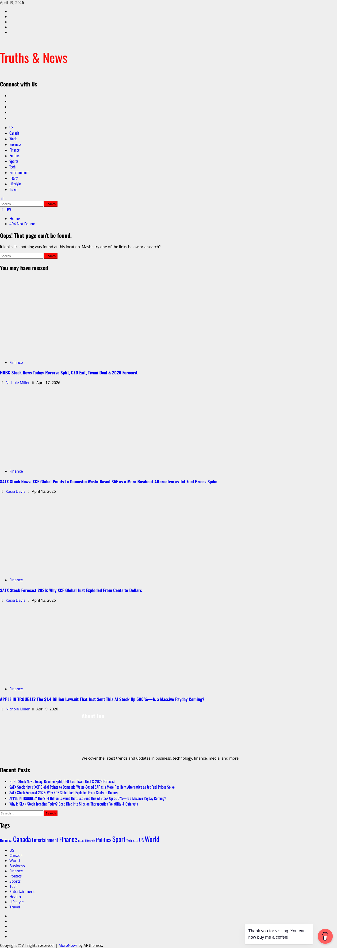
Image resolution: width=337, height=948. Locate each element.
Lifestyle (15, 184)
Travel (13, 189)
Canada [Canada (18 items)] (22, 839)
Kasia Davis (16, 491)
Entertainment (19, 172)
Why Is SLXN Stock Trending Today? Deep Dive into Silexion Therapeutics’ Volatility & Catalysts (73, 804)
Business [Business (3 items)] (6, 840)
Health (13, 178)
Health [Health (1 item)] (81, 841)
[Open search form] (2, 198)
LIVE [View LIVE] (5, 209)
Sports (13, 161)
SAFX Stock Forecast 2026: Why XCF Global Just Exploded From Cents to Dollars (71, 590)
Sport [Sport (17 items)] (118, 839)
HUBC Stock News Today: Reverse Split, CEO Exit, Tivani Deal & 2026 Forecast (69, 372)
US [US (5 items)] (141, 840)
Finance (14, 150)
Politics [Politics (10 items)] (103, 839)
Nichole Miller (18, 382)
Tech (12, 167)
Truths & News (33, 57)
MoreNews (68, 945)
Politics (14, 155)
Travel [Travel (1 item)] (135, 841)
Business (15, 144)
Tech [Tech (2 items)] (129, 840)
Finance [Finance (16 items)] (68, 839)
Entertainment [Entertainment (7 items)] (45, 839)
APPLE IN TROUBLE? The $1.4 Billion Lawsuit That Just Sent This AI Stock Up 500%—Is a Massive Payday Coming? (102, 699)
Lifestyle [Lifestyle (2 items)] (90, 840)
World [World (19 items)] (152, 839)
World (13, 139)
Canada (14, 133)
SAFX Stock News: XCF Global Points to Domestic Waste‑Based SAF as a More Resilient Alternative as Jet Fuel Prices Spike (108, 481)
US (11, 127)
